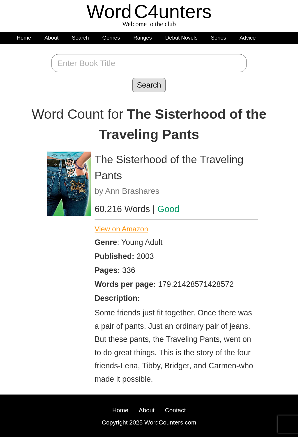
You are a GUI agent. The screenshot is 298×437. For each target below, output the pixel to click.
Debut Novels (181, 38)
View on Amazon (121, 229)
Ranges (142, 38)
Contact (175, 410)
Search (80, 38)
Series (218, 38)
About (51, 38)
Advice (248, 38)
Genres (111, 38)
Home (24, 38)
